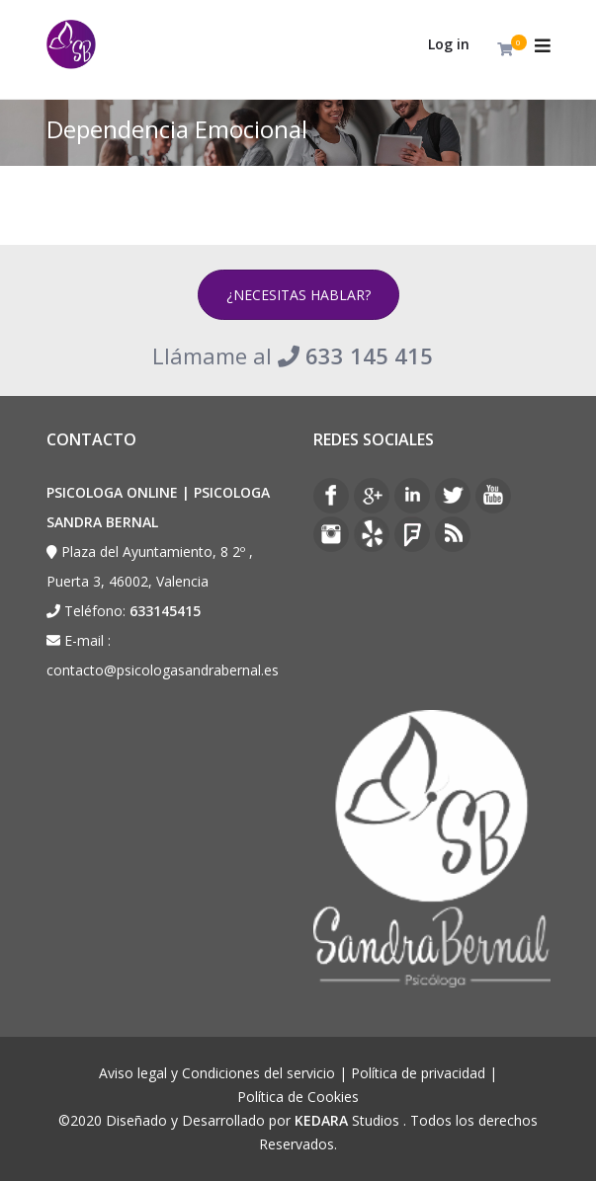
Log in (448, 44)
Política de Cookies (298, 1096)
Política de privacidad (418, 1072)
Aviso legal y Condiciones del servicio (217, 1072)
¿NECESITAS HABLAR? (298, 294)
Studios (347, 1120)
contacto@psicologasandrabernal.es (162, 670)
